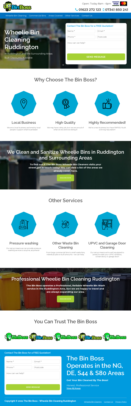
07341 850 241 (115, 10)
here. (74, 170)
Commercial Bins (37, 15)
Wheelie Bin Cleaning (15, 15)
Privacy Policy (121, 402)
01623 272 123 (88, 10)
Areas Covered (55, 15)
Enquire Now (65, 178)
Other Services (72, 15)
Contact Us (87, 15)
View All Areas (74, 388)
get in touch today (48, 167)
